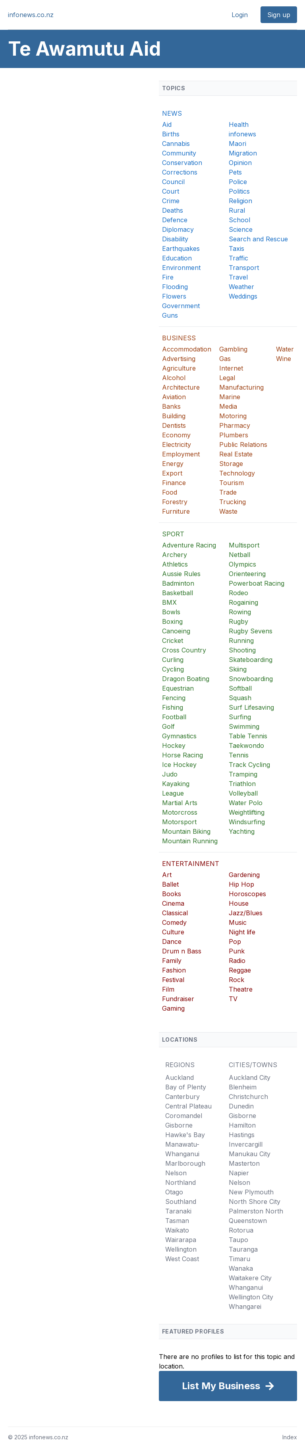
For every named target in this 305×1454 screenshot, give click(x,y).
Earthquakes (181, 248)
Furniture (176, 511)
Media (228, 406)
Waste (228, 511)
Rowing (240, 612)
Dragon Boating (185, 679)
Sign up (278, 15)
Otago (174, 1192)
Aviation (174, 397)
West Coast (182, 1259)
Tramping (243, 774)
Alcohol (173, 378)
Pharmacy (234, 425)
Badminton (178, 583)
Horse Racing (182, 755)
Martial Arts (179, 803)
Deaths (172, 210)
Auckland (179, 1077)
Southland (180, 1202)
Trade (228, 492)
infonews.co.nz (31, 15)
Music (238, 922)
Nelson (176, 1173)
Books (171, 894)
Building (173, 416)
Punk (237, 951)
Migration (243, 153)
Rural (237, 210)
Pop (235, 941)
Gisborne (179, 1125)
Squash (240, 698)
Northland (180, 1182)
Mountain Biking (186, 831)
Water (285, 349)
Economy (176, 435)
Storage (231, 464)
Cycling (173, 669)
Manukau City (249, 1154)
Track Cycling (249, 765)
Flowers (174, 296)
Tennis (239, 755)
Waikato (177, 1230)
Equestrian (178, 688)
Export (172, 473)
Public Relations (243, 444)
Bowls (171, 612)
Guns (170, 315)
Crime (171, 201)
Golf (168, 726)
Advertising (178, 359)
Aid (167, 124)
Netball (239, 555)
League (173, 793)
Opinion (240, 163)
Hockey (173, 745)
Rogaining (243, 602)
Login (240, 15)
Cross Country (184, 650)
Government (181, 306)
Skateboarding (250, 660)
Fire (168, 277)
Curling (172, 660)
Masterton (244, 1163)
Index (289, 1437)
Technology (237, 473)
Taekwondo (246, 745)
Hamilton (242, 1125)
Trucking (232, 502)
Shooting (242, 650)
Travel (238, 277)
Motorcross (179, 812)
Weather (241, 287)
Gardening (244, 875)
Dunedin (241, 1106)
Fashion (174, 970)
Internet (231, 368)
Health (239, 124)
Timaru (239, 1259)
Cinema (173, 903)
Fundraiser (178, 999)
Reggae (240, 970)
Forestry (174, 502)
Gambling (233, 349)
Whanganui (246, 1287)
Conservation (182, 163)
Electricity (176, 444)
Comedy (174, 922)
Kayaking (175, 784)
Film (168, 989)
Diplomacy (178, 229)
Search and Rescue (258, 239)
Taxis (236, 248)
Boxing (172, 621)
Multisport (244, 545)
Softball (240, 688)
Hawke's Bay (185, 1135)
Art (167, 875)
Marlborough (185, 1163)
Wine (283, 359)
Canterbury (182, 1097)
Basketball (177, 593)
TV (233, 999)
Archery (174, 555)
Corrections (179, 172)
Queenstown (248, 1221)
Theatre (241, 989)
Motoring (233, 416)
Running (241, 640)
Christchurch (248, 1097)
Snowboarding (251, 679)
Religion (240, 201)
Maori (237, 144)
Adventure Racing (189, 545)
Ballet (170, 884)
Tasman (177, 1221)
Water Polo (246, 803)
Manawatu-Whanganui (182, 1149)
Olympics (242, 564)
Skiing (238, 669)
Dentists (174, 425)
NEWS (172, 113)
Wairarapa (180, 1240)
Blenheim (243, 1087)
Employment (181, 454)
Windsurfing (247, 822)
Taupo (238, 1240)
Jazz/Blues (246, 913)
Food (169, 492)
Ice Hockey (179, 765)
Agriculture (179, 368)
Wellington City (251, 1297)
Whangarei (245, 1306)
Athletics (175, 564)
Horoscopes (247, 894)
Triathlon (242, 784)
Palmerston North (256, 1211)
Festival (173, 980)
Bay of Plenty (185, 1087)
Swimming (244, 726)
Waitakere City (250, 1278)
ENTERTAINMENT (190, 864)
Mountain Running (190, 841)
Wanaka (241, 1268)
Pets (235, 172)
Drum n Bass (181, 951)
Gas (225, 359)
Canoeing (176, 631)
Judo (170, 774)
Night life (242, 932)
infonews (242, 134)
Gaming (173, 1008)
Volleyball (243, 793)
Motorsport (179, 822)
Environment (181, 268)
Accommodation (186, 349)
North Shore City (254, 1202)
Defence (174, 220)
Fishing (172, 707)
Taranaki (178, 1211)
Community (179, 153)
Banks (171, 406)
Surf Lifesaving (251, 707)
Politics (239, 191)
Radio (237, 961)
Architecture (181, 387)
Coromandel (183, 1116)
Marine (229, 397)
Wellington (181, 1249)
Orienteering (247, 574)
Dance (171, 941)
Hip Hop (241, 884)
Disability (175, 239)
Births (171, 134)
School (239, 220)
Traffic (238, 258)
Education (177, 258)
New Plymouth (251, 1192)
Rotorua (241, 1230)
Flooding (175, 287)
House (239, 903)
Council (173, 182)
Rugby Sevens (250, 631)
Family (171, 961)
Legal (227, 378)
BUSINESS (179, 338)
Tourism (231, 483)
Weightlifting (246, 812)
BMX (169, 602)
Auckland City (249, 1077)
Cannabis (176, 144)
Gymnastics (179, 736)
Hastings (242, 1135)
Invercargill (246, 1144)
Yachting (242, 831)
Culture (173, 932)
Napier (239, 1173)
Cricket (172, 640)
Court (170, 191)
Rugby (238, 621)
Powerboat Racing (256, 583)
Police (238, 182)
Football (174, 717)
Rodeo (238, 593)
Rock (236, 980)
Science (241, 229)
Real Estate (236, 454)
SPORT (173, 534)
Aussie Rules (181, 574)
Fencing (173, 698)
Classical (175, 913)
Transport (244, 268)
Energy (172, 464)
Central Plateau (188, 1106)
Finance (174, 483)
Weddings (243, 296)
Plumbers (233, 435)
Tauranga (243, 1249)
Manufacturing (241, 387)
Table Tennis (248, 736)
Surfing (240, 717)
